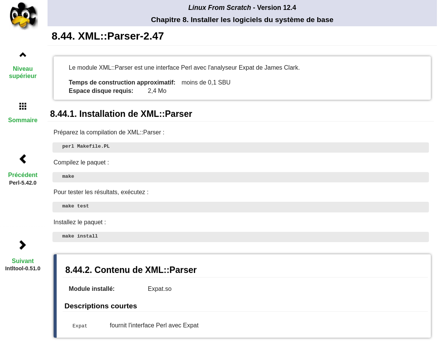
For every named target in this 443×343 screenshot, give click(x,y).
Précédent (22, 175)
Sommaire (22, 120)
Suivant (23, 261)
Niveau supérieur (23, 72)
